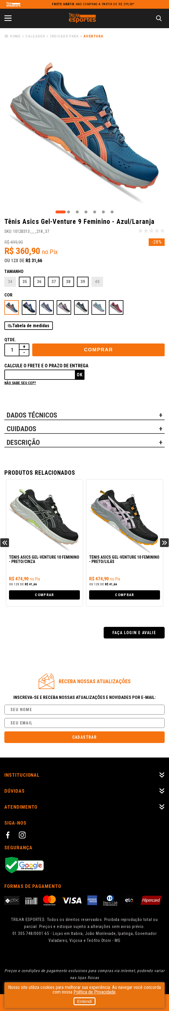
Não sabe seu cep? (20, 383)
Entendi (84, 1001)
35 (24, 281)
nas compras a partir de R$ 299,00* (93, 4)
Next (164, 542)
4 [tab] (85, 212)
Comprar (98, 349)
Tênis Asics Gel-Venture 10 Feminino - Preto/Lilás (124, 559)
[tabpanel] (84, 129)
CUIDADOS (21, 429)
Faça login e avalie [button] (134, 632)
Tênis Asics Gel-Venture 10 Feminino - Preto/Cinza (44, 559)
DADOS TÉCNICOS (32, 415)
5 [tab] (94, 212)
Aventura (93, 36)
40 (97, 281)
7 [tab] (112, 212)
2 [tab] (68, 212)
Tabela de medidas (30, 325)
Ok (80, 374)
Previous (4, 542)
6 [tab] (103, 212)
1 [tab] (60, 212)
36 (39, 281)
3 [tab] (77, 212)
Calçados (35, 36)
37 (53, 281)
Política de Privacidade (94, 992)
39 (82, 281)
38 (68, 281)
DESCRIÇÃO (23, 442)
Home (15, 36)
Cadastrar (84, 737)
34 (10, 281)
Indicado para (64, 36)
